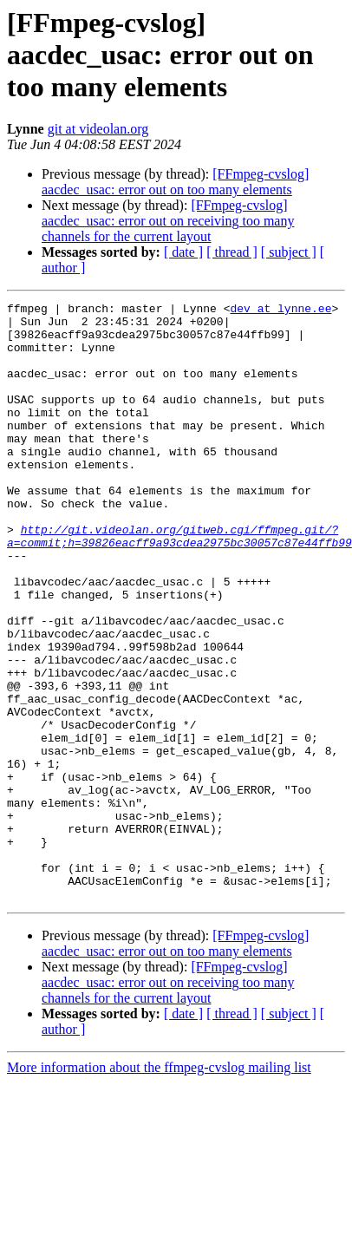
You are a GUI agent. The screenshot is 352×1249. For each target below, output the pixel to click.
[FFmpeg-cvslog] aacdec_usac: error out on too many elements (175, 182)
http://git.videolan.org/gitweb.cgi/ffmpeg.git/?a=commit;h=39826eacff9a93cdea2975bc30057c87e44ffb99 (179, 583)
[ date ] (183, 252)
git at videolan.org (98, 128)
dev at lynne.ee (280, 310)
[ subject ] (288, 252)
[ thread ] (231, 252)
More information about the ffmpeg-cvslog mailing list (159, 1187)
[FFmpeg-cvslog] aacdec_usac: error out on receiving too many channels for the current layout (168, 221)
